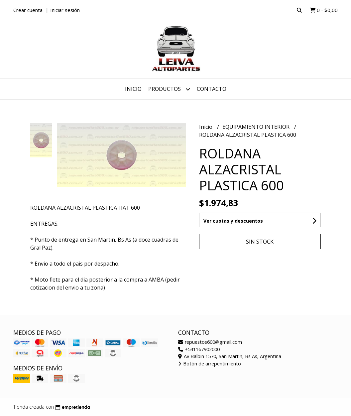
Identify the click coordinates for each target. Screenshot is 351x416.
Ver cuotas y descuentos (233, 221)
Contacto (211, 89)
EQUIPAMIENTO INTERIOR (256, 126)
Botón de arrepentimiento (209, 363)
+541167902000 (199, 349)
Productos (169, 89)
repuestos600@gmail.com (210, 342)
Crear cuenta (28, 10)
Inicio (133, 89)
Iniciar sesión (65, 10)
